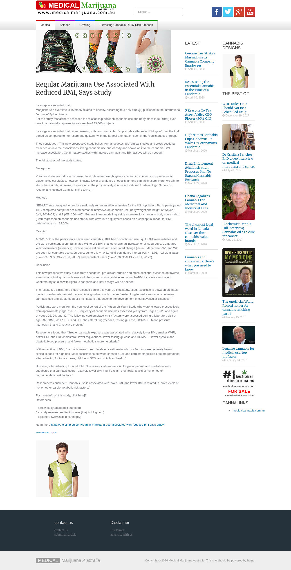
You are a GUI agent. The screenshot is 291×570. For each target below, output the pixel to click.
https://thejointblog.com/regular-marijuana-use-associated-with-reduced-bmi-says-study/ (108, 424)
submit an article (65, 534)
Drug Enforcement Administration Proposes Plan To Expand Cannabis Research (199, 171)
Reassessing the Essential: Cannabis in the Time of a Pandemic (200, 88)
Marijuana (68, 560)
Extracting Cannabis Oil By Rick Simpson (126, 25)
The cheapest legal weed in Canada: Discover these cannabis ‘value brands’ (199, 233)
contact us (61, 530)
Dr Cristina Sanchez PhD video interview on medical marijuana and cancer (238, 160)
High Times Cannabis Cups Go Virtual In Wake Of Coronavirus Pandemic (201, 141)
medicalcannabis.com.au (249, 410)
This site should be (218, 560)
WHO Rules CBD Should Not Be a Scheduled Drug (234, 108)
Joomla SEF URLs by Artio (46, 432)
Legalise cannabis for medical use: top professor (238, 352)
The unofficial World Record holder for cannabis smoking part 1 (237, 308)
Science (65, 25)
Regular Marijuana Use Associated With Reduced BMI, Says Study (95, 88)
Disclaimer (117, 530)
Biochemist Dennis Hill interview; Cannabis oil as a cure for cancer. (238, 230)
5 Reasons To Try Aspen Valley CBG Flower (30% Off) (198, 114)
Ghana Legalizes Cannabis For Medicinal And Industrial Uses (197, 202)
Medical (45, 25)
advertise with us (121, 534)
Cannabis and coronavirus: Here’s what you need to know (199, 263)
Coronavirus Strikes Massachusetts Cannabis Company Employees (200, 59)
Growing (84, 25)
